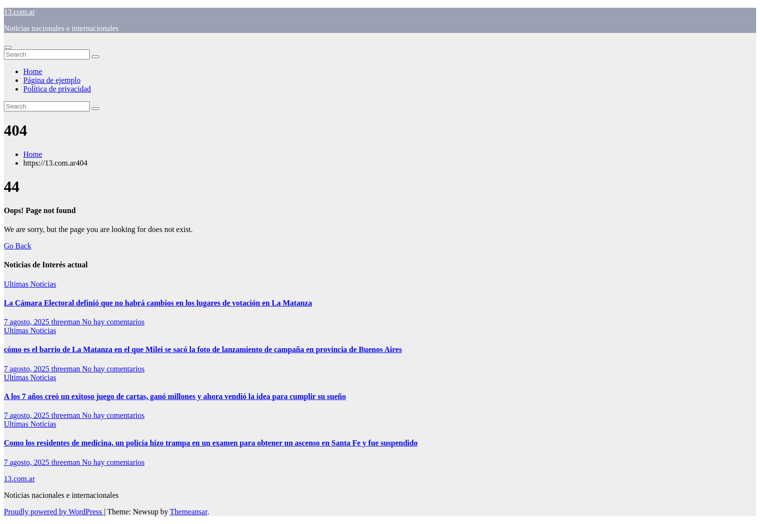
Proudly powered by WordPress (54, 512)
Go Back (17, 246)
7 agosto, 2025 (27, 322)
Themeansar (188, 512)
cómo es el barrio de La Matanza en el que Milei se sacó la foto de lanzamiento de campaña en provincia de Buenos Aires (203, 349)
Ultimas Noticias (30, 284)
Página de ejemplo (51, 80)
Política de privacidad (57, 89)
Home (32, 71)
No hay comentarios (113, 322)
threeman (66, 322)
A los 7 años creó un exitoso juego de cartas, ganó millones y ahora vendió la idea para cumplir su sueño (175, 396)
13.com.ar (19, 12)
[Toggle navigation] (8, 47)
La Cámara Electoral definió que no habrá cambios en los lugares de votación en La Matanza (158, 303)
